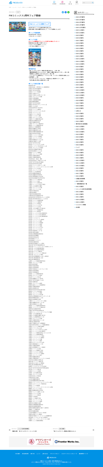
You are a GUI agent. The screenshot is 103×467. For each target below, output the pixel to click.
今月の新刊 (17, 453)
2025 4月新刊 (80, 48)
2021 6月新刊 (80, 176)
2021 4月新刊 (80, 186)
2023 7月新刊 (80, 103)
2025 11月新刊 (80, 30)
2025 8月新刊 (80, 38)
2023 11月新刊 (80, 92)
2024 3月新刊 (80, 82)
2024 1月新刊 (80, 87)
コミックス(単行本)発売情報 (84, 189)
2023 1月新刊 (80, 121)
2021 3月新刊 (80, 191)
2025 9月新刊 (80, 35)
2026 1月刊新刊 (80, 25)
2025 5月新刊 (80, 45)
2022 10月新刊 (80, 131)
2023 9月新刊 (80, 98)
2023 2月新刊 (80, 118)
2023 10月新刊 (80, 95)
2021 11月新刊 (80, 163)
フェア (19, 7)
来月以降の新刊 (25, 453)
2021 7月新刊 (80, 173)
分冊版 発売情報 (80, 178)
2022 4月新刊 (80, 150)
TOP (10, 7)
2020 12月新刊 (80, 199)
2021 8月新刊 (80, 170)
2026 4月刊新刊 (80, 17)
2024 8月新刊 (80, 69)
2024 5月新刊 (80, 77)
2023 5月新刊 (80, 108)
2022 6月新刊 (80, 142)
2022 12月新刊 (80, 126)
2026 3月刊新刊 (80, 19)
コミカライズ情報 (81, 204)
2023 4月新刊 (80, 113)
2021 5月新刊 (80, 181)
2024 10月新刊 (80, 64)
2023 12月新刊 (80, 90)
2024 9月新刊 (80, 66)
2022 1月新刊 (80, 158)
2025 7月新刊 (80, 40)
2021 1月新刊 (80, 197)
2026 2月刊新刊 (80, 22)
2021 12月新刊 (80, 160)
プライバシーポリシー (54, 453)
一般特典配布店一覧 (81, 184)
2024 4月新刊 (80, 79)
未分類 (78, 207)
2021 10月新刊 (80, 165)
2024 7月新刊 (80, 71)
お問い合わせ (45, 453)
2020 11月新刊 (80, 202)
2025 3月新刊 (80, 51)
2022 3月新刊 (80, 152)
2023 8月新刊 (80, 100)
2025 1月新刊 (80, 56)
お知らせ (78, 111)
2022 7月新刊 (80, 139)
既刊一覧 (32, 453)
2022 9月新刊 (80, 134)
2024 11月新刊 (80, 61)
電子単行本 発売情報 (81, 124)
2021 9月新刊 (80, 168)
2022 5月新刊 (80, 144)
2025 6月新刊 (80, 43)
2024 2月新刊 (80, 85)
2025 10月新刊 (80, 32)
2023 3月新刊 (80, 116)
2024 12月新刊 (80, 58)
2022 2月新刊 (80, 155)
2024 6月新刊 (80, 74)
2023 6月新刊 (80, 105)
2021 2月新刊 (80, 194)
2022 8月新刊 (80, 137)
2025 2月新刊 (80, 53)
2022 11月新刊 (80, 129)
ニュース (14, 7)
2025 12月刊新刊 (80, 27)
